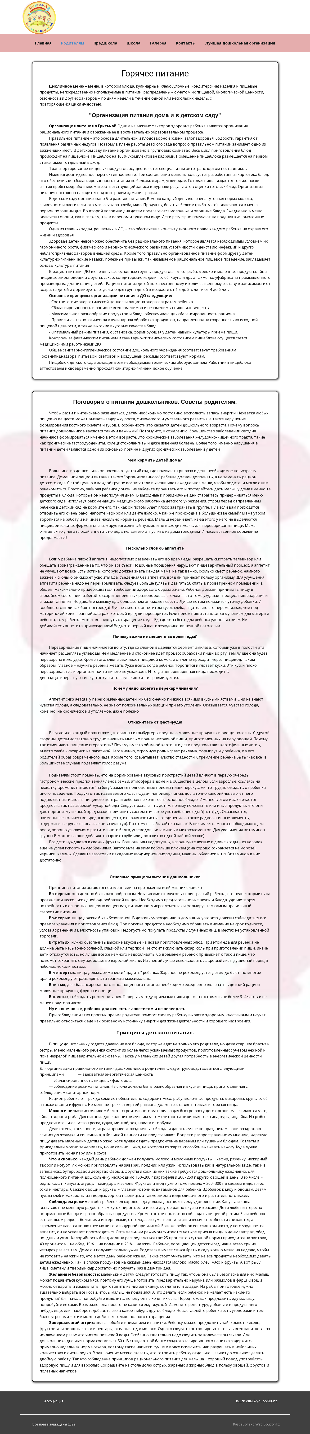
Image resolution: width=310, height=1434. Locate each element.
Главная (43, 43)
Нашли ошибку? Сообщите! (256, 1401)
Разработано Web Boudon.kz (256, 1424)
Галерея (158, 43)
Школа (133, 43)
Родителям (72, 43)
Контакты (186, 43)
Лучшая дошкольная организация (240, 43)
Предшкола (105, 43)
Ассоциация (53, 1401)
